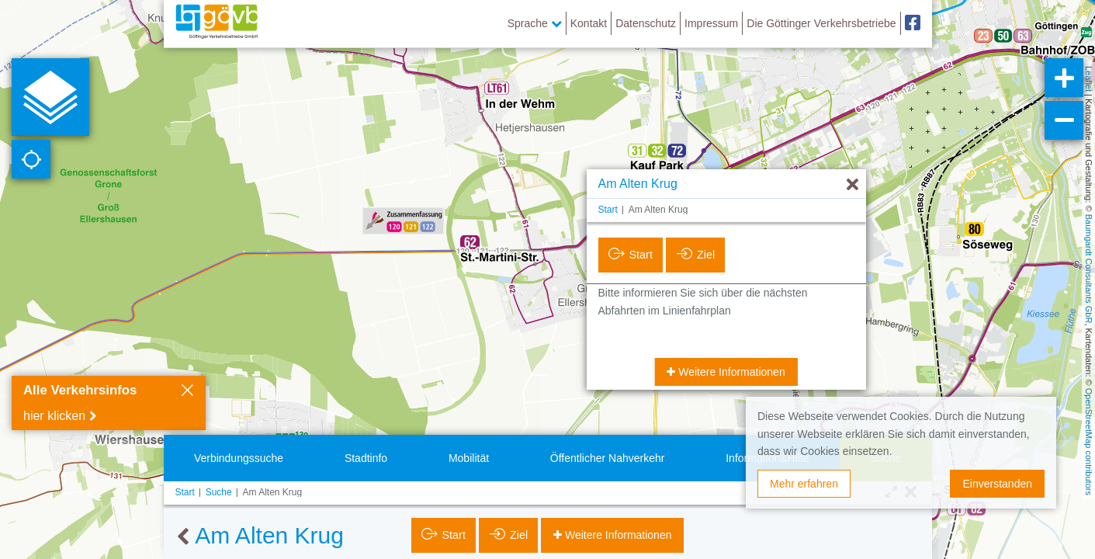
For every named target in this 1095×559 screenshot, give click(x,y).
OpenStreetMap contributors (1088, 441)
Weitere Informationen (730, 372)
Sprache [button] (535, 23)
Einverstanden (997, 483)
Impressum (711, 23)
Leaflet (1088, 79)
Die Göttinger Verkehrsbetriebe (821, 23)
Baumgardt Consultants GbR (1088, 269)
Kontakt (588, 23)
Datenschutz (645, 23)
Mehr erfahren (804, 483)
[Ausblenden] (852, 185)
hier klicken (54, 415)
